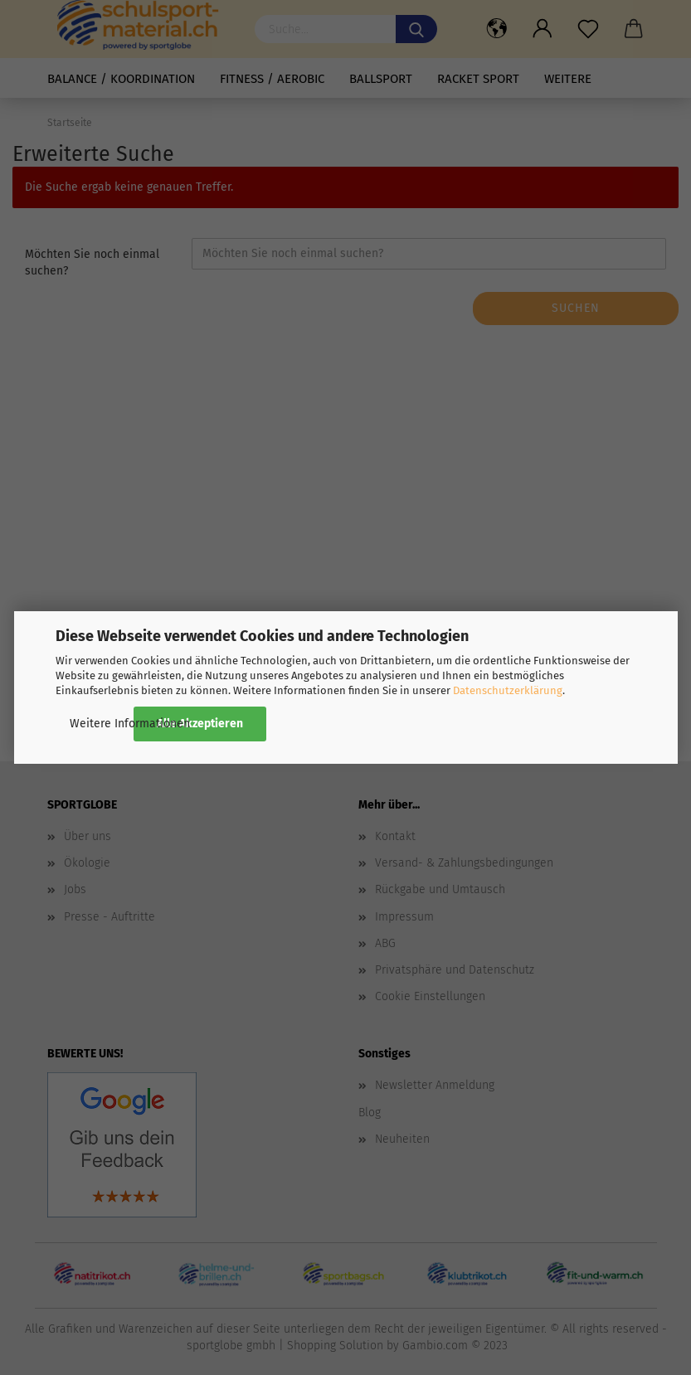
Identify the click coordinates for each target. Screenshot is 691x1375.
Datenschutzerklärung (507, 690)
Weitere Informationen (130, 724)
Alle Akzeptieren (200, 724)
